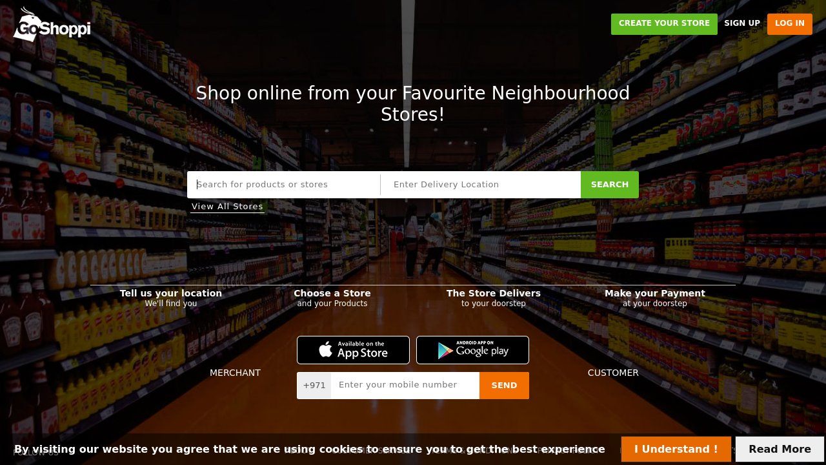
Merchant (235, 372)
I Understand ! (676, 449)
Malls (422, 153)
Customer (613, 372)
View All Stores (227, 206)
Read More (780, 449)
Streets (524, 153)
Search (610, 184)
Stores (319, 153)
